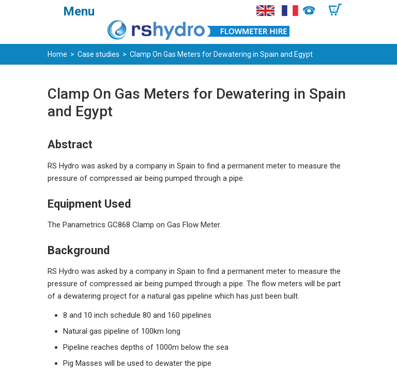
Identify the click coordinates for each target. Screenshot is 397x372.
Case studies (98, 54)
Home (57, 54)
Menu (79, 11)
